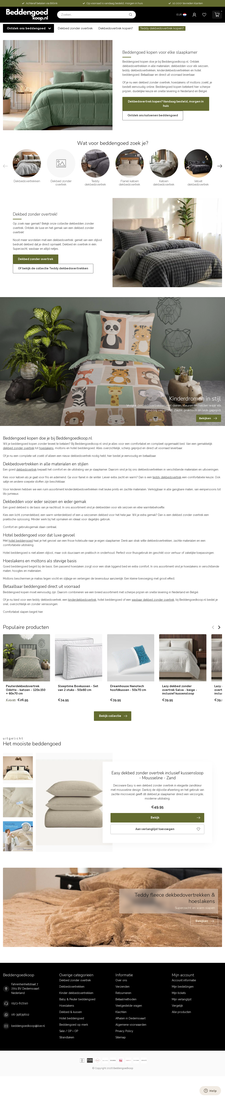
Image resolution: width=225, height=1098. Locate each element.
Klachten (121, 1012)
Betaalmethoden (125, 999)
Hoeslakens (66, 1005)
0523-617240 (19, 1003)
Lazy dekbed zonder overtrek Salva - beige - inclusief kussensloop (179, 690)
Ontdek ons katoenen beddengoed (153, 115)
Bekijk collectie (113, 716)
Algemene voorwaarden (130, 1024)
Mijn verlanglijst (181, 999)
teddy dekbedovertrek (167, 477)
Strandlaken (66, 1037)
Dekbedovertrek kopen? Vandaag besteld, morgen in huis (166, 103)
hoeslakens (46, 448)
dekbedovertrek (26, 469)
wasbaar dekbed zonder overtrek (153, 599)
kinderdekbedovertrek (82, 599)
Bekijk (175, 818)
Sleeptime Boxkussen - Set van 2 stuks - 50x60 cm (78, 688)
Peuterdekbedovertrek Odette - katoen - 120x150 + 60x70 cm (25, 690)
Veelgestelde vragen (128, 1005)
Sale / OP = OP (68, 1031)
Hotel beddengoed (71, 1018)
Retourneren (123, 993)
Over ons (121, 980)
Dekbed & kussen (70, 1012)
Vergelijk (177, 1005)
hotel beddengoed (21, 540)
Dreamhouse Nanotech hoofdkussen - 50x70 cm (128, 688)
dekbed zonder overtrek (18, 448)
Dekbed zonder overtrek (75, 28)
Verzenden (122, 986)
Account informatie (184, 980)
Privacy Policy (124, 1031)
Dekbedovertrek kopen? (115, 28)
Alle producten (181, 1012)
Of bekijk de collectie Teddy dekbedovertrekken (53, 268)
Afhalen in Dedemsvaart (130, 1018)
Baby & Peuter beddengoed (77, 999)
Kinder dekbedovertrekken (76, 993)
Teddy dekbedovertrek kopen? (162, 28)
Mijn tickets (179, 993)
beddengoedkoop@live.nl (28, 1025)
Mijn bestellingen (183, 986)
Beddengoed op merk (73, 1024)
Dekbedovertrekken (71, 986)
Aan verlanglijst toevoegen (167, 829)
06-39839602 (20, 1014)
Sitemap (120, 1037)
